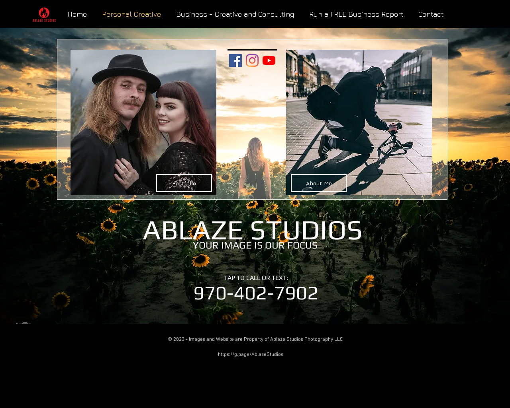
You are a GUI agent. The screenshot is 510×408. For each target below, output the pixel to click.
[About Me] (319, 183)
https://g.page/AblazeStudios (250, 355)
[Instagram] (252, 60)
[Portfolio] (184, 183)
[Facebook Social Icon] (235, 60)
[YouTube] (269, 60)
